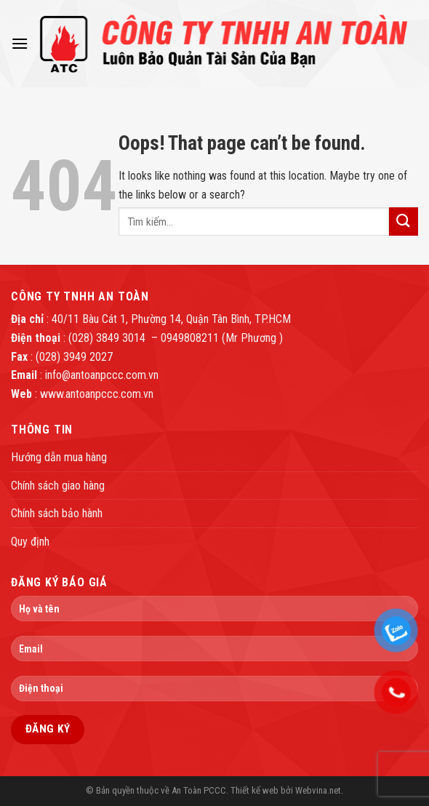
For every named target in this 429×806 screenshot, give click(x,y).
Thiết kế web (254, 790)
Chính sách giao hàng (58, 485)
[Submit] (403, 221)
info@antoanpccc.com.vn (102, 375)
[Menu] (19, 43)
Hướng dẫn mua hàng (59, 457)
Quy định (30, 541)
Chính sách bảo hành (57, 513)
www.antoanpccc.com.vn (96, 394)
